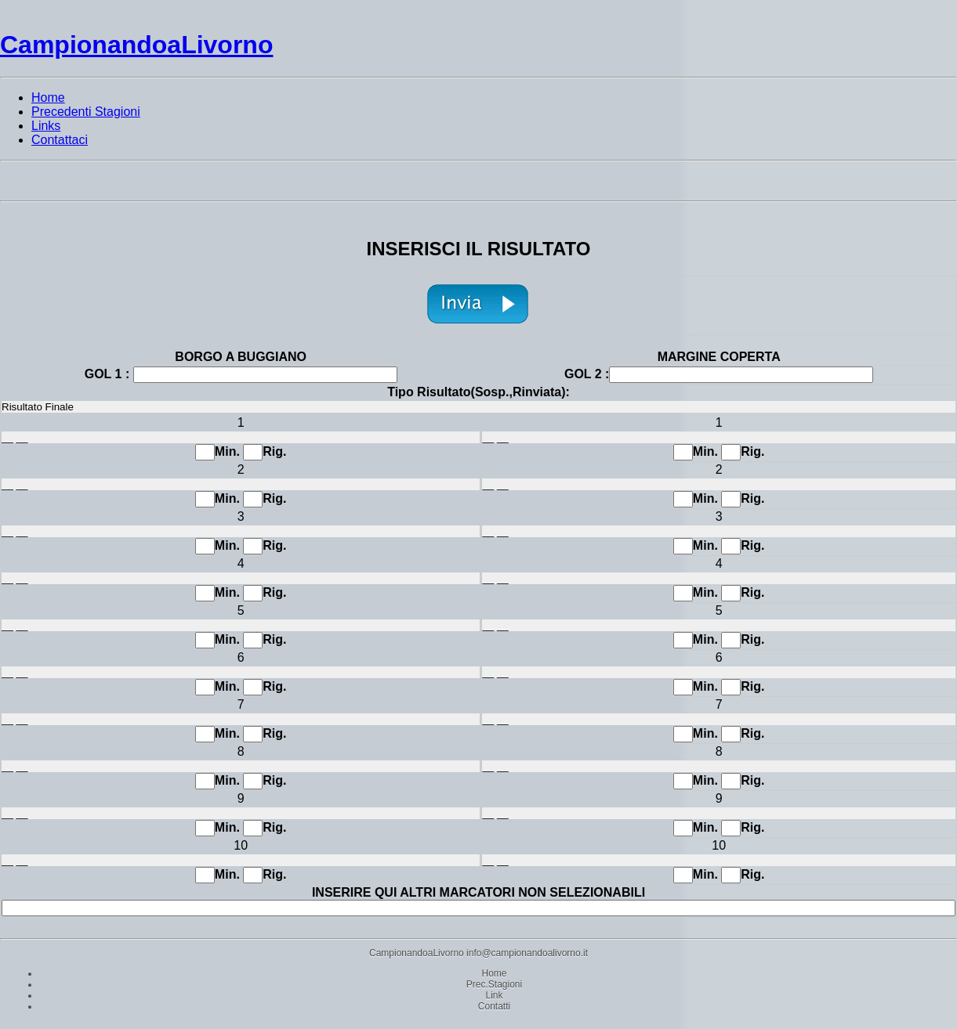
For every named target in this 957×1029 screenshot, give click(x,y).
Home (493, 973)
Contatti (494, 1006)
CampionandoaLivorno (136, 45)
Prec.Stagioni (494, 984)
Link (493, 995)
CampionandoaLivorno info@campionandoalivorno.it (478, 953)
